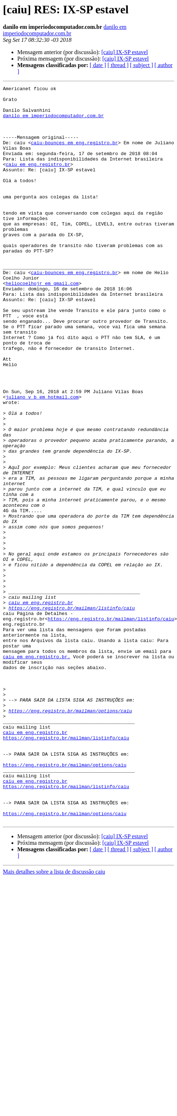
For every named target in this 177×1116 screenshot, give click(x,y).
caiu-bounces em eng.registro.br (74, 154)
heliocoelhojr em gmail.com (42, 323)
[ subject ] (141, 65)
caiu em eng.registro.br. (36, 771)
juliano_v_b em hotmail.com (42, 459)
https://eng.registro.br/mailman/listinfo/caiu (72, 712)
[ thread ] (118, 65)
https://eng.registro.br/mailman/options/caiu (70, 836)
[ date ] (98, 65)
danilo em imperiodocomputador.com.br (64, 30)
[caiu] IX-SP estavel (124, 52)
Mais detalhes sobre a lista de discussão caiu (54, 1019)
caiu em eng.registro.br (38, 180)
